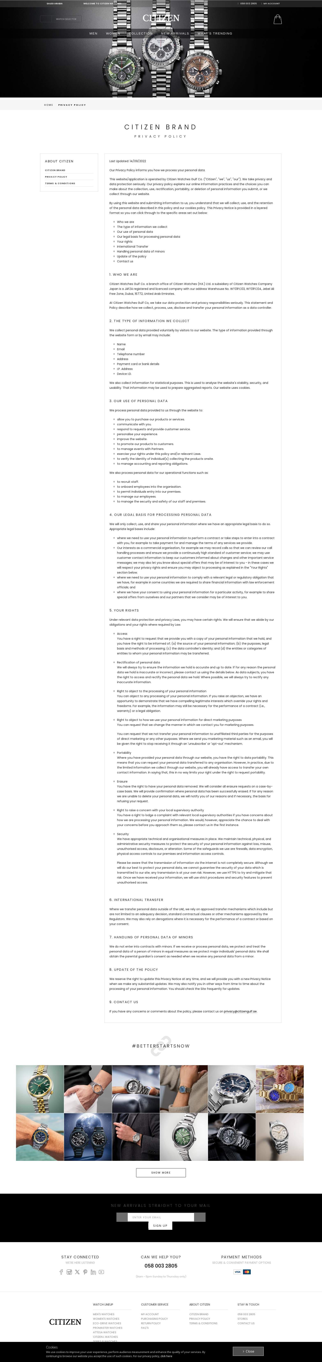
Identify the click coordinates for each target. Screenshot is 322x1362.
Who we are (125, 222)
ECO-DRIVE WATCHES (107, 1317)
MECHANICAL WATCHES (108, 1339)
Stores (243, 1312)
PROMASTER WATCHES (107, 1321)
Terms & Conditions (60, 183)
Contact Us (246, 1317)
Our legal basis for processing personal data (148, 237)
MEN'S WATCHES (103, 1308)
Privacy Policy (72, 105)
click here (166, 1356)
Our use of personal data (135, 232)
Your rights (124, 242)
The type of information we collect (142, 227)
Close (250, 1351)
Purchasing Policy (154, 1312)
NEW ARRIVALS (175, 33)
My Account (270, 3)
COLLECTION (141, 33)
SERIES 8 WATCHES (105, 1335)
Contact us (125, 261)
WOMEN (113, 33)
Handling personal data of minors (141, 251)
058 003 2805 (247, 3)
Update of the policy (131, 256)
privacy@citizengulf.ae (240, 1011)
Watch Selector (66, 19)
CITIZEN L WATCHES (105, 1330)
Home (48, 105)
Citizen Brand (55, 170)
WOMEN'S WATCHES (106, 1312)
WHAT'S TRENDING (215, 33)
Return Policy (151, 1317)
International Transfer (132, 246)
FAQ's (145, 1321)
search (46, 19)
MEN (94, 33)
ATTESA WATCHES (104, 1326)
